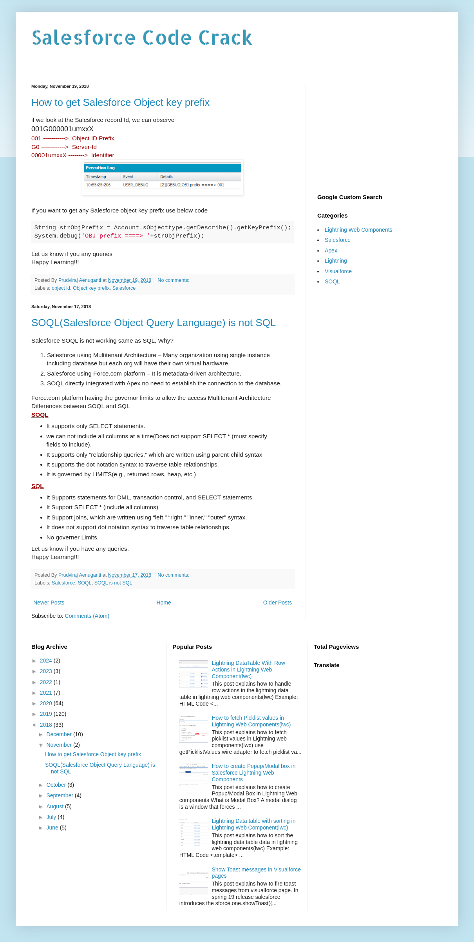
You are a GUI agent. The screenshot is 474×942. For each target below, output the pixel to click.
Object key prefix (91, 288)
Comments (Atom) (87, 616)
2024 (47, 660)
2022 (47, 682)
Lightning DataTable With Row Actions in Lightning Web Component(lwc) (248, 669)
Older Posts (277, 602)
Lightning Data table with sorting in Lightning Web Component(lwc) (253, 824)
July (52, 817)
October (56, 785)
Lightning (336, 261)
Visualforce (338, 271)
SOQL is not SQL (113, 583)
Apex (331, 250)
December (59, 734)
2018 (47, 725)
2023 (47, 671)
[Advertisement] (380, 133)
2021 (47, 693)
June (53, 827)
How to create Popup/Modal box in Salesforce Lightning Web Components (253, 772)
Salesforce (124, 288)
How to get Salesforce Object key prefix (120, 102)
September (60, 795)
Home (163, 602)
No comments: (174, 280)
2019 (47, 714)
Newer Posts (48, 602)
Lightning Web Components (359, 230)
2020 (47, 703)
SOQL (85, 583)
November (59, 745)
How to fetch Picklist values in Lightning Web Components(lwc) (251, 721)
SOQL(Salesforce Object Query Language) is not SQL (153, 323)
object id (61, 288)
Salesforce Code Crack (142, 36)
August (55, 806)
